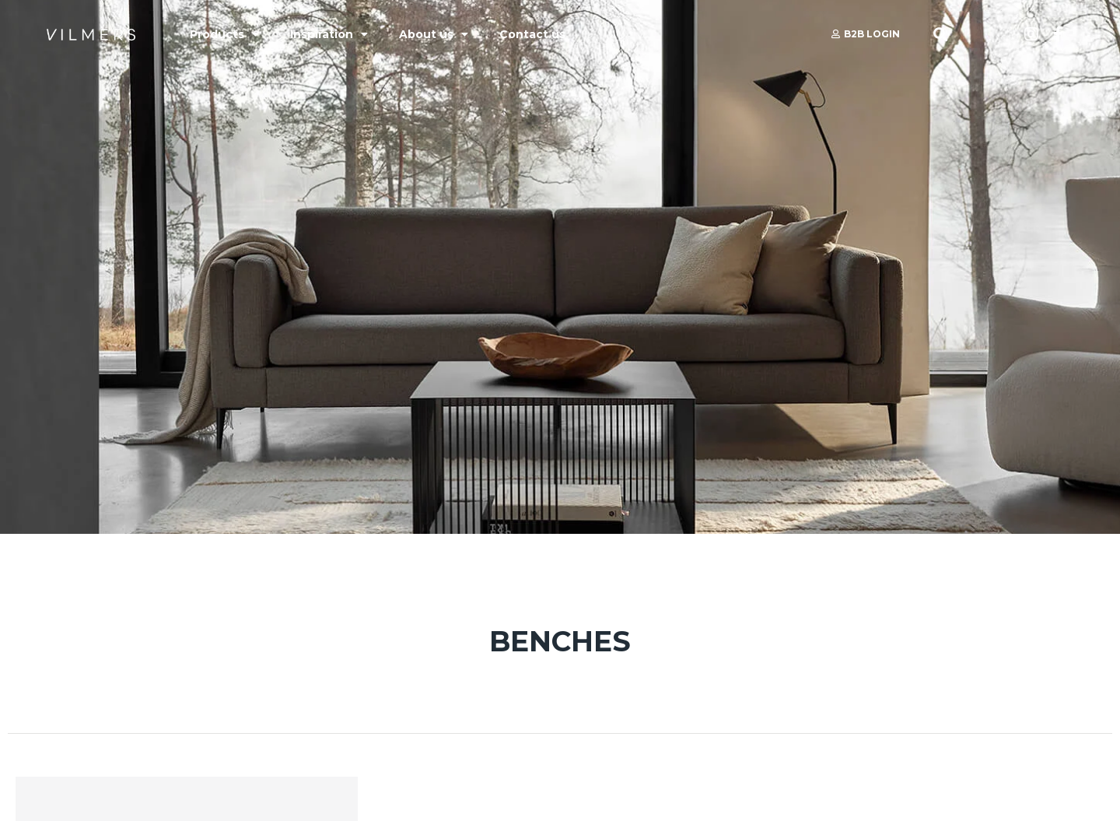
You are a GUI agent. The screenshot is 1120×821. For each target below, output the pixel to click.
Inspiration (329, 34)
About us (433, 34)
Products (224, 34)
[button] (941, 34)
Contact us (532, 34)
